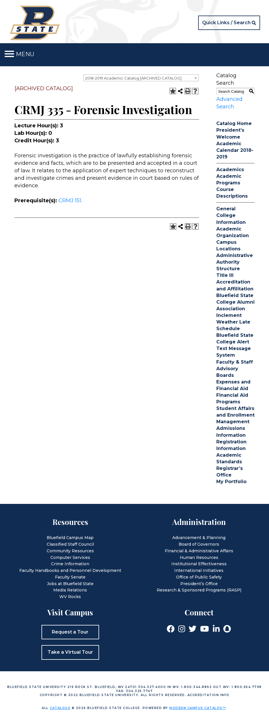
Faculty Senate (70, 577)
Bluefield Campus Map (70, 537)
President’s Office (199, 583)
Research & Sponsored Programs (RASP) (199, 590)
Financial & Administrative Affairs (199, 550)
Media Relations (70, 590)
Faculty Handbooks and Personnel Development (70, 570)
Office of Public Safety (199, 577)
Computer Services (70, 557)
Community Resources (70, 550)
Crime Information (70, 563)
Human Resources (199, 557)
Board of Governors (199, 544)
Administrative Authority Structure (234, 262)
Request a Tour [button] (70, 632)
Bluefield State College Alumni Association (235, 302)
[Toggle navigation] (9, 54)
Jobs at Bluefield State (70, 583)
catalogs (60, 708)
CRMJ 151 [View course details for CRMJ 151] (69, 200)
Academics (230, 169)
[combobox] (141, 77)
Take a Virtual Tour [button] (70, 652)
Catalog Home (234, 123)
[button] (229, 23)
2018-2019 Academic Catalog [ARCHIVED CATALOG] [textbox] (133, 78)
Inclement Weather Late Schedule (233, 322)
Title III (225, 275)
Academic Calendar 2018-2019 (234, 150)
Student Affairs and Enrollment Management (235, 415)
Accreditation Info (208, 695)
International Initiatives (198, 570)
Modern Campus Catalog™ (197, 708)
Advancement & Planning (199, 537)
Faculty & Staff (234, 362)
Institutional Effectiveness (199, 563)
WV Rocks (70, 596)
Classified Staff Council (70, 544)
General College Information (231, 215)
